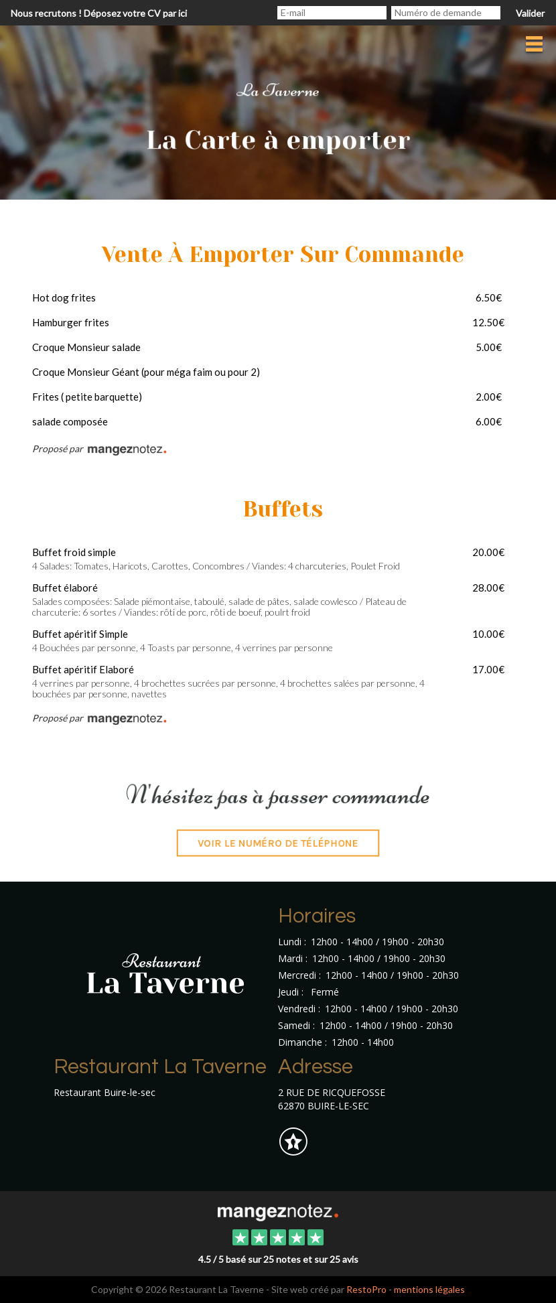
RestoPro (366, 1289)
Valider (530, 13)
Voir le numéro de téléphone (278, 849)
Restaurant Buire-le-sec (104, 1092)
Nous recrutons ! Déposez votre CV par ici (99, 13)
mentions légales (429, 1289)
